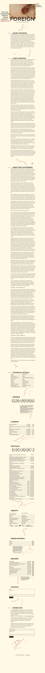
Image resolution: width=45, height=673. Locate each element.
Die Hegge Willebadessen (14, 445)
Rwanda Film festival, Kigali (14, 483)
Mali (37, 4)
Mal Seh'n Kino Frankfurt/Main (15, 494)
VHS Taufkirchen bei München (15, 440)
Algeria (38, 5)
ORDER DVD (5, 21)
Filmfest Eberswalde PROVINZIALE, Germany (18, 470)
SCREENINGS (5, 14)
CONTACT (5, 19)
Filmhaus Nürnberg (13, 504)
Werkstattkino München (14, 505)
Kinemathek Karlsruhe (14, 499)
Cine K (11, 436)
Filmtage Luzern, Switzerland (15, 476)
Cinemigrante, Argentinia (14, 485)
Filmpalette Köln (12, 502)
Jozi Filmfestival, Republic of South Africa (17, 489)
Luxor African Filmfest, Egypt (15, 486)
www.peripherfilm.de (15, 626)
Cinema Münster (13, 503)
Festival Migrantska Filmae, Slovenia (16, 484)
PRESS (6, 17)
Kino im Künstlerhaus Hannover (15, 498)
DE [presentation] (10, 32)
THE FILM (5, 12)
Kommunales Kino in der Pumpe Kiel (16, 500)
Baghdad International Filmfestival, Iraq (17, 469)
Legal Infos (28, 665)
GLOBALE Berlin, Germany (14, 490)
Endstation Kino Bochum (14, 493)
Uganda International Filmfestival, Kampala (17, 488)
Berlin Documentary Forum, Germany (16, 481)
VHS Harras (12, 441)
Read (33, 551)
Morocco (39, 6)
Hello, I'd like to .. (22, 601)
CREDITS (5, 15)
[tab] (5, 12)
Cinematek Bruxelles (13, 435)
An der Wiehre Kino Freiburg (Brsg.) (16, 495)
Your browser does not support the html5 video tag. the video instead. (22, 11)
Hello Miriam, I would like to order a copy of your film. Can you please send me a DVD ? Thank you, (22, 642)
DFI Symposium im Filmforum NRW (16, 509)
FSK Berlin (11, 491)
